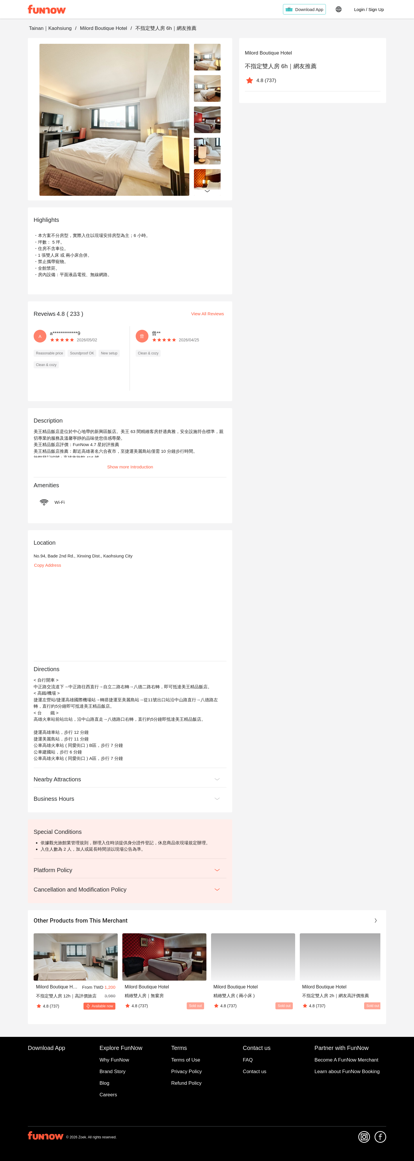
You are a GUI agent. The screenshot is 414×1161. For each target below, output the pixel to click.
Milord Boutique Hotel (103, 28)
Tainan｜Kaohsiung (50, 28)
